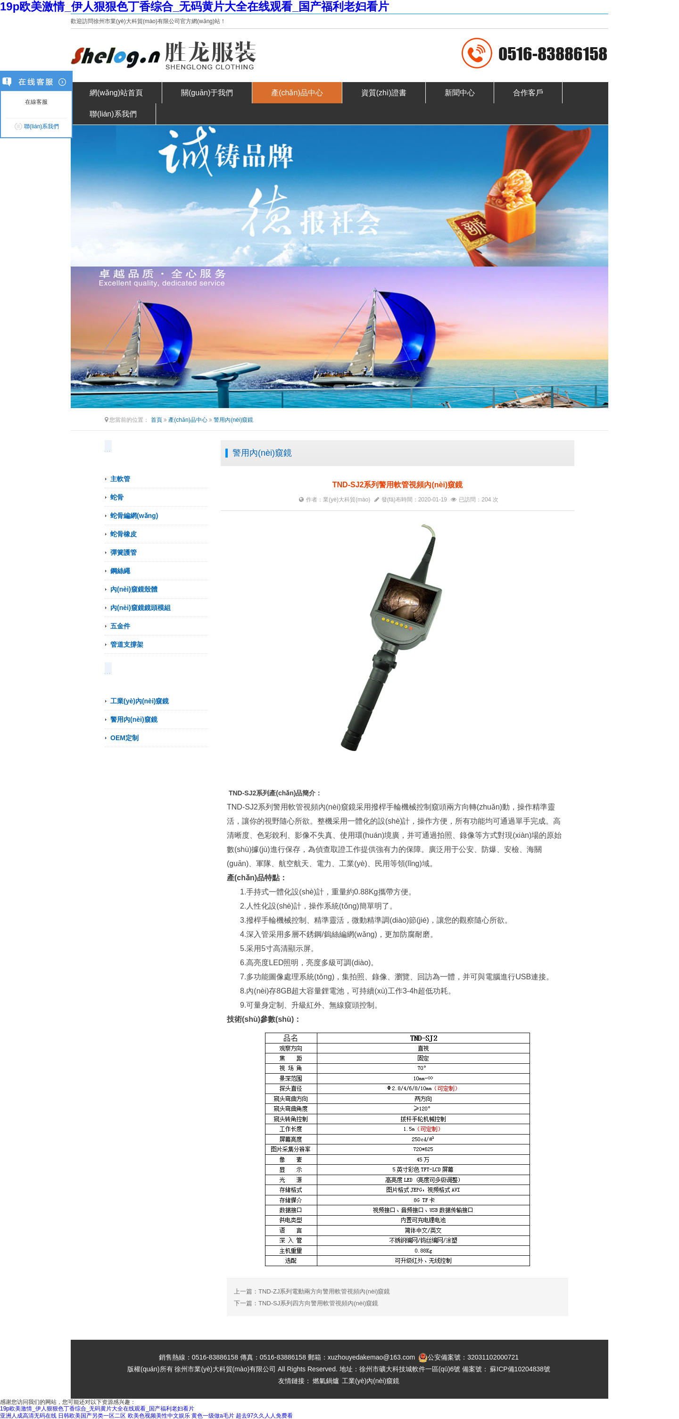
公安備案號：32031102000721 (468, 1357)
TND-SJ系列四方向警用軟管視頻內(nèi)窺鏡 (318, 1303)
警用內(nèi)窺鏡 (233, 420)
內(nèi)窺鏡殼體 (133, 589)
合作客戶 (528, 93)
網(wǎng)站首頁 (116, 93)
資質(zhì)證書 (383, 93)
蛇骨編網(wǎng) (134, 515)
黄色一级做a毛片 (212, 1415)
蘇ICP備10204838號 (520, 1369)
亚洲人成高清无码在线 (28, 1415)
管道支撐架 (126, 644)
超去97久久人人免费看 (264, 1415)
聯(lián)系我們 (113, 114)
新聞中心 (460, 93)
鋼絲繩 (120, 571)
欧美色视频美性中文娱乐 (159, 1415)
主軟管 (120, 479)
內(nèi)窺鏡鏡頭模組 (140, 607)
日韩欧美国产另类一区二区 (92, 1415)
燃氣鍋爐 (326, 1381)
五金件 (120, 626)
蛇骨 (117, 497)
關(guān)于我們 (207, 93)
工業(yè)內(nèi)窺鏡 (139, 701)
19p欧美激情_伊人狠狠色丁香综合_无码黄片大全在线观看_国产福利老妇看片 (194, 6)
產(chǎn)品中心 (297, 93)
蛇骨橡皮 (123, 534)
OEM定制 (124, 738)
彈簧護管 (123, 552)
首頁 (156, 420)
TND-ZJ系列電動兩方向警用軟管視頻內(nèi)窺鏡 (324, 1291)
